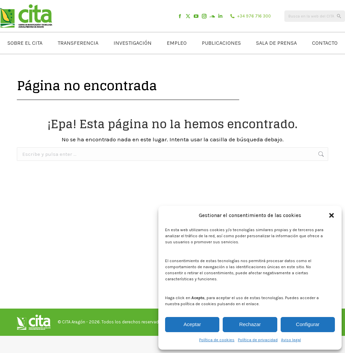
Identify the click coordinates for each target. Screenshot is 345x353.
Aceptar (192, 324)
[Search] (314, 33)
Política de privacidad (258, 340)
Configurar (307, 324)
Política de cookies (216, 340)
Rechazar (250, 324)
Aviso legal (291, 340)
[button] (331, 215)
